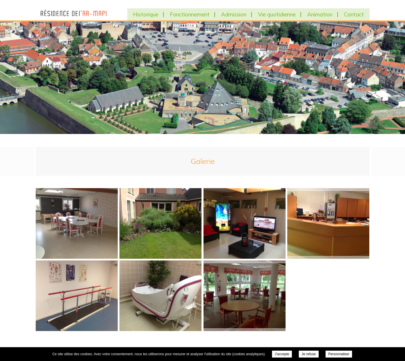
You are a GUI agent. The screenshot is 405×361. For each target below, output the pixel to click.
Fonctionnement (190, 14)
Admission (233, 14)
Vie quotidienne (277, 14)
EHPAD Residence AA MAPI (72, 13)
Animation (319, 14)
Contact (354, 14)
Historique (145, 14)
